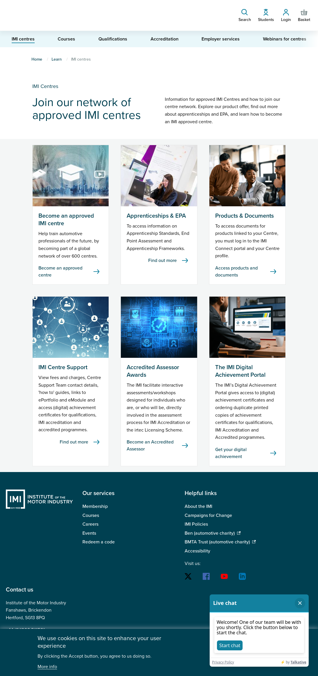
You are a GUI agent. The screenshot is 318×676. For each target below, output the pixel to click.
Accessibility (197, 551)
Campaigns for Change (208, 515)
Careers (90, 524)
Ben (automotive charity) (210, 533)
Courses (90, 515)
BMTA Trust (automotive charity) (217, 542)
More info (47, 666)
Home (36, 59)
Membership (95, 506)
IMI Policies (196, 524)
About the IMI (198, 506)
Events (89, 533)
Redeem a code (98, 542)
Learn (57, 59)
